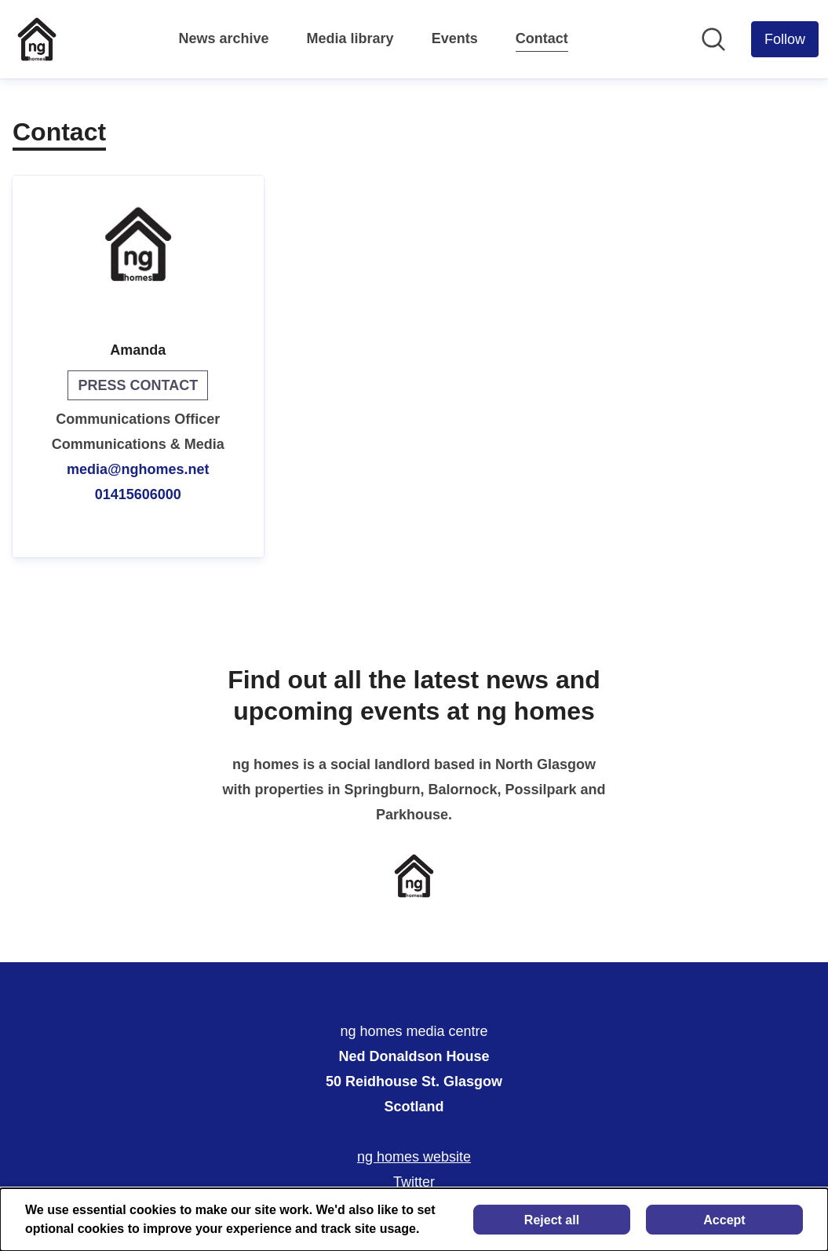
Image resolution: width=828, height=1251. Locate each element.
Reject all (551, 1220)
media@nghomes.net (138, 469)
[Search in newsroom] (713, 39)
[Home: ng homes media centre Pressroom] (36, 39)
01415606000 (138, 494)
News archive (224, 38)
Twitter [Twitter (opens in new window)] (414, 1182)
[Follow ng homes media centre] (785, 39)
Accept (724, 1220)
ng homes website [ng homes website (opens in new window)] (414, 1157)
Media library (350, 38)
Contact (542, 36)
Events (455, 38)
